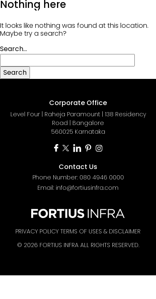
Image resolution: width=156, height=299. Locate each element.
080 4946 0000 (101, 177)
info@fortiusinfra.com (87, 188)
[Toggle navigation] (140, 11)
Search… (13, 49)
